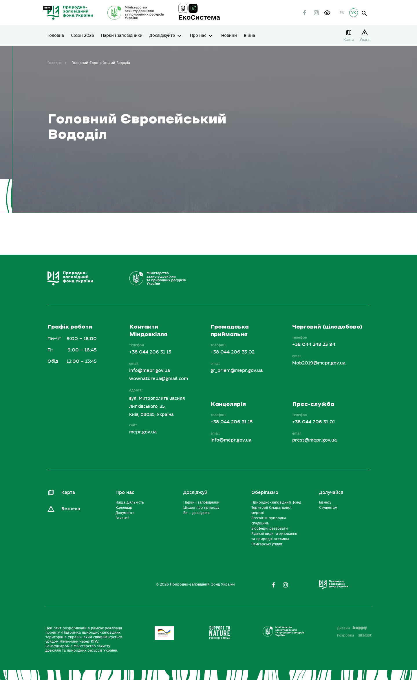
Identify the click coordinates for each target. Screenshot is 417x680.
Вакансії (122, 518)
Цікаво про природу (201, 508)
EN (342, 13)
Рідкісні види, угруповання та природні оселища (274, 536)
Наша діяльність (130, 502)
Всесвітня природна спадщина (268, 520)
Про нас (198, 35)
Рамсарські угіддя (266, 544)
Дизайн (352, 628)
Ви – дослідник (196, 513)
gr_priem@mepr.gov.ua (237, 370)
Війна (249, 35)
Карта (348, 40)
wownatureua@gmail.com (158, 378)
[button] (327, 12)
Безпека (70, 508)
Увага (365, 40)
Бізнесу (325, 502)
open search (364, 13)
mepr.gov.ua (143, 432)
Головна (55, 35)
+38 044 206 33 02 (233, 352)
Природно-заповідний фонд (276, 502)
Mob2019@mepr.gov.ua (318, 363)
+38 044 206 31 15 (150, 352)
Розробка (354, 635)
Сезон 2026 (82, 35)
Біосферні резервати (269, 528)
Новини (229, 35)
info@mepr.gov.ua (149, 370)
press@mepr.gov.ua (314, 440)
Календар (124, 508)
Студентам (328, 508)
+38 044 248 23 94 (313, 344)
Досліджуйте (162, 35)
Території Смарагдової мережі (271, 510)
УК (353, 13)
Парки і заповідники (121, 35)
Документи (125, 513)
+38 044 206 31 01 (313, 421)
